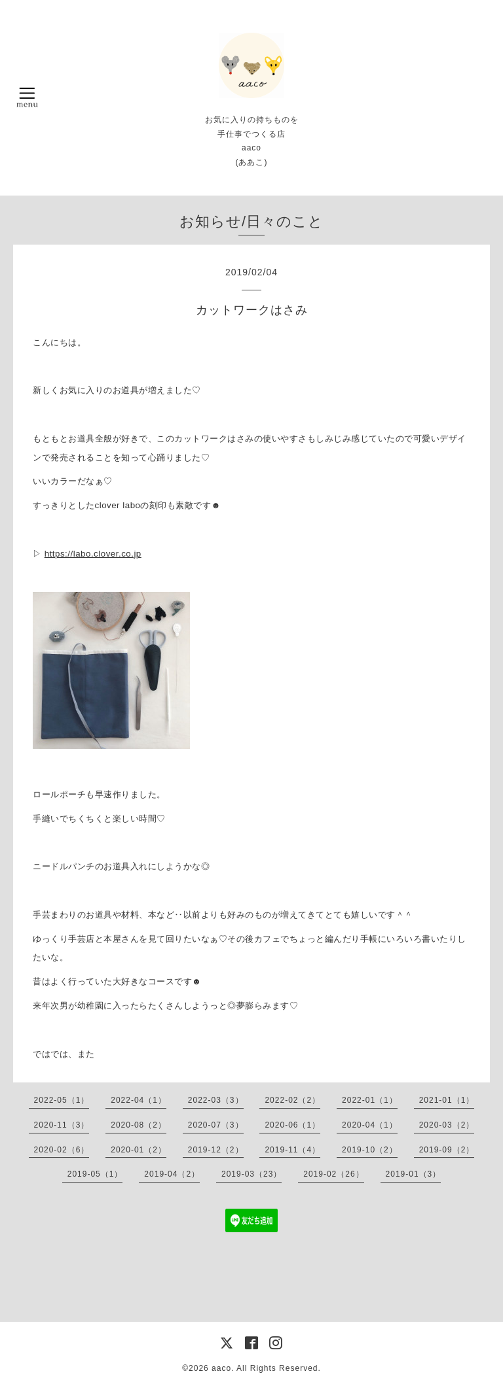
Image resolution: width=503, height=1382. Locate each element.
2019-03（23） (251, 1174)
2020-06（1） (292, 1125)
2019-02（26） (333, 1174)
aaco (221, 1368)
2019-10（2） (370, 1149)
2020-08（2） (138, 1125)
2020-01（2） (138, 1149)
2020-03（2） (447, 1125)
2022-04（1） (138, 1100)
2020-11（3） (62, 1125)
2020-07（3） (216, 1125)
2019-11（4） (292, 1149)
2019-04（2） (172, 1174)
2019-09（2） (447, 1149)
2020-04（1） (370, 1125)
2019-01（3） (413, 1174)
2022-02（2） (292, 1100)
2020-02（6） (62, 1149)
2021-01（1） (447, 1100)
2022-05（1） (62, 1100)
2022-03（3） (216, 1100)
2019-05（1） (95, 1174)
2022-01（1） (370, 1100)
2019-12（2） (216, 1149)
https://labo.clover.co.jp (93, 554)
